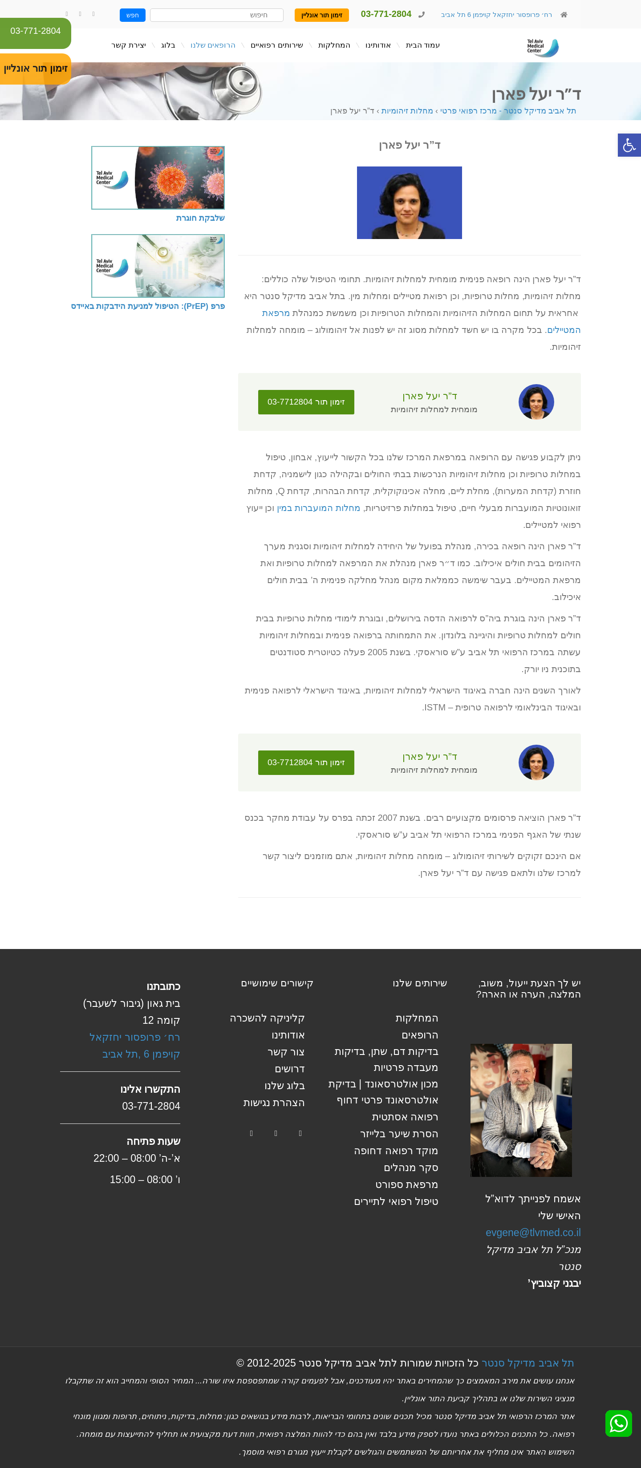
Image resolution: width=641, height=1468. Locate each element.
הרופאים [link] (420, 1035)
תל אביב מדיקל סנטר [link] (528, 1363)
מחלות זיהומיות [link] (407, 110)
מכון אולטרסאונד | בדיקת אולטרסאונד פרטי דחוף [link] (383, 1092)
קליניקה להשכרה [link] (267, 1018)
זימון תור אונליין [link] (321, 15)
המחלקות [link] (417, 1018)
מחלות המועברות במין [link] (319, 508)
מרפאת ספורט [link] (406, 1184)
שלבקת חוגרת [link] (200, 218)
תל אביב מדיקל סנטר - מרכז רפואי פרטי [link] (508, 110)
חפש (132, 15)
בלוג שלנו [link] (284, 1085)
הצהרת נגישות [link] (274, 1102)
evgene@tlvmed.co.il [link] (533, 1232)
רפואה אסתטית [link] (405, 1117)
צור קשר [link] (286, 1052)
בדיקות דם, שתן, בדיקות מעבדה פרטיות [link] (386, 1059)
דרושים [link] (290, 1069)
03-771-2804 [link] (35, 31)
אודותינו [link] (288, 1035)
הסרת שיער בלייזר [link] (399, 1134)
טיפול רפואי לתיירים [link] (396, 1201)
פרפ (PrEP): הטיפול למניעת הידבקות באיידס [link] (148, 306)
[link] (629, 145)
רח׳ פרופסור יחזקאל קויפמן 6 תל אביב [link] (495, 14)
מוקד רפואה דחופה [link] (396, 1150)
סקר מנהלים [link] (411, 1167)
